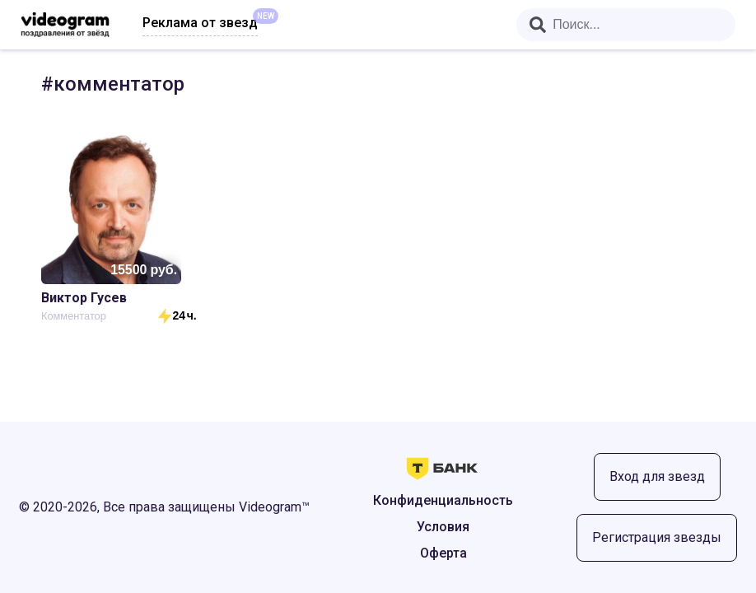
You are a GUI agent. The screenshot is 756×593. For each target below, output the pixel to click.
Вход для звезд (657, 476)
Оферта (443, 553)
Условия (443, 527)
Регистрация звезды (656, 537)
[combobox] (625, 24)
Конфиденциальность (443, 500)
